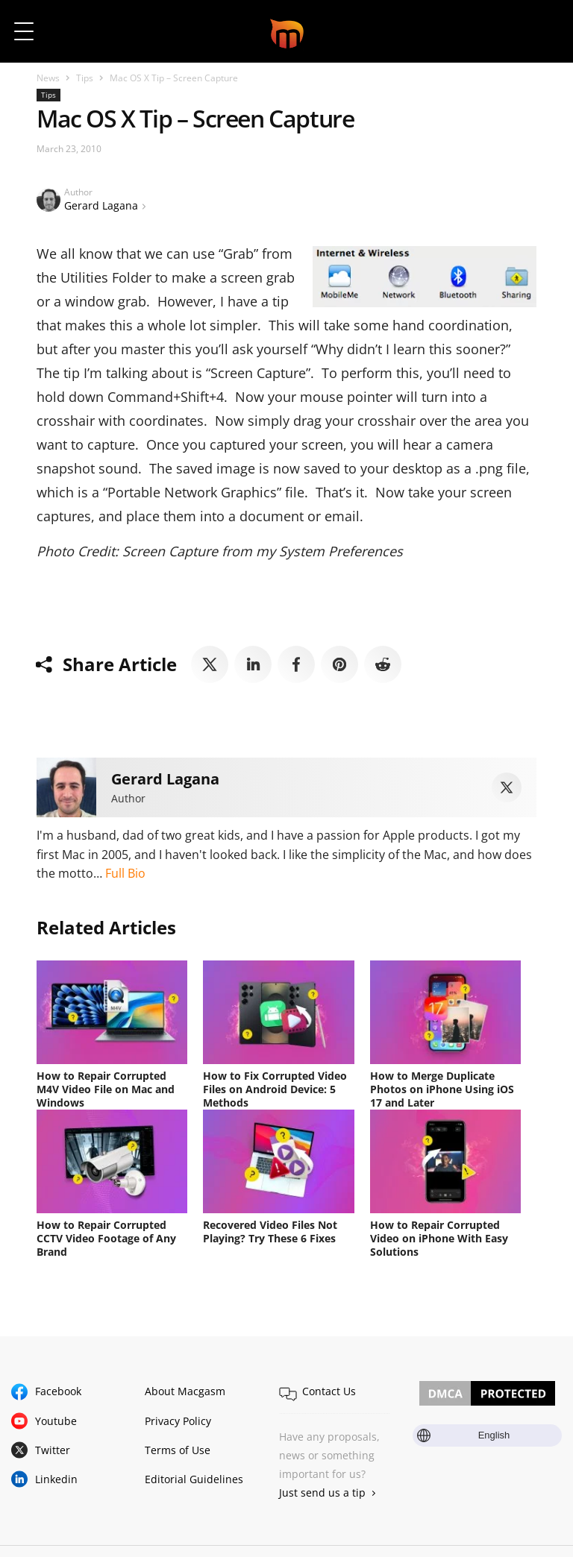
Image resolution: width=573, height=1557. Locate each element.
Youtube (56, 1421)
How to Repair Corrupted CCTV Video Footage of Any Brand (106, 1238)
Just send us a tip (322, 1492)
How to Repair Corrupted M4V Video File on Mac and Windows (106, 1089)
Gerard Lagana (101, 205)
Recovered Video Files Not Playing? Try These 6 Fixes (270, 1231)
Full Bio (125, 873)
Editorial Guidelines (194, 1479)
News (48, 78)
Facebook (58, 1391)
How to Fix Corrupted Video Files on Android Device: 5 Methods (275, 1089)
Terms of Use (177, 1450)
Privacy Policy (178, 1421)
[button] (541, 31)
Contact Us (329, 1391)
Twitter (52, 1450)
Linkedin (56, 1479)
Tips (84, 78)
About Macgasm (185, 1391)
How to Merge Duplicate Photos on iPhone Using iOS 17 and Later (442, 1089)
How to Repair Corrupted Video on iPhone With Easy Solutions (439, 1238)
